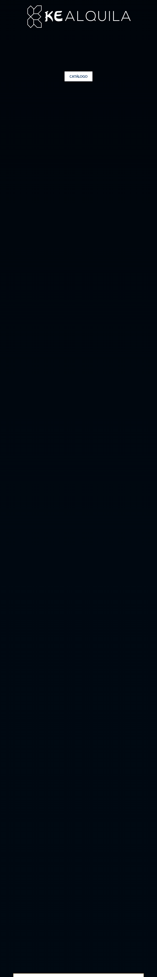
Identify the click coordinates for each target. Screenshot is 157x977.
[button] (78, 76)
